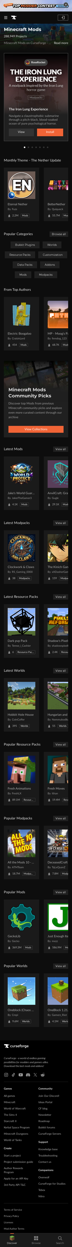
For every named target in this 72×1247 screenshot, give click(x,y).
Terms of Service (13, 1210)
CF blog (42, 1108)
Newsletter (44, 1115)
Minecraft (9, 1102)
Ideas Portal (45, 1102)
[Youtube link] (20, 1075)
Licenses (8, 1222)
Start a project (12, 1155)
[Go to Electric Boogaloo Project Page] (21, 323)
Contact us (44, 1162)
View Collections (36, 429)
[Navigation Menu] (6, 18)
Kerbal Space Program (17, 1127)
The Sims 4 (10, 1115)
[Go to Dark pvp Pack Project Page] (21, 631)
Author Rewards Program (13, 1170)
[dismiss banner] (66, 4)
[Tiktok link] (13, 1075)
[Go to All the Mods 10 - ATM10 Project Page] (21, 852)
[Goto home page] (14, 18)
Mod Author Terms (14, 1229)
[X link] (35, 1075)
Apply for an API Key (16, 1178)
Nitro (41, 1196)
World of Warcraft (15, 1108)
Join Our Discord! (48, 1096)
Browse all (59, 234)
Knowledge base (48, 1149)
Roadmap (44, 1121)
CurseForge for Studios (51, 1184)
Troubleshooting (47, 1155)
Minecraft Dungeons (16, 1134)
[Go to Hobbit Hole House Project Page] (21, 705)
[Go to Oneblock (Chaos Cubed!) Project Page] (21, 1000)
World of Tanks (13, 1140)
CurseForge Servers (49, 1134)
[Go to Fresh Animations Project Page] (21, 778)
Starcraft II (10, 1121)
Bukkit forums (46, 1127)
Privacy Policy (11, 1216)
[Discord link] (28, 1075)
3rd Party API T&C (15, 1185)
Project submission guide (18, 1162)
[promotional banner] (36, 5)
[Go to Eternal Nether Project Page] (21, 194)
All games (9, 1096)
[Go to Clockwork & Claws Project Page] (21, 557)
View (21, 132)
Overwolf (43, 1177)
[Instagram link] (6, 1075)
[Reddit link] (42, 1075)
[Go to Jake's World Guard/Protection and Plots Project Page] (21, 483)
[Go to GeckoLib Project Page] (21, 926)
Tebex (41, 1190)
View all (60, 449)
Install (50, 132)
